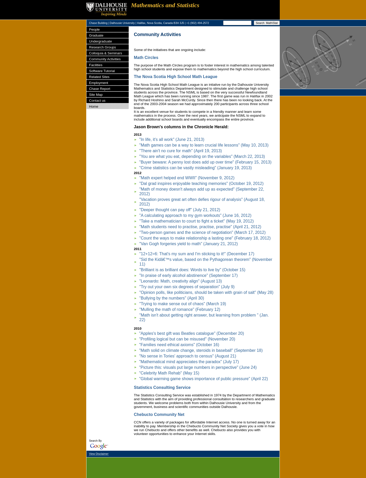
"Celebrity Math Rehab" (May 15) (169, 373)
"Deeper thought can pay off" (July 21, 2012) (179, 210)
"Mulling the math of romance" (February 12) (179, 309)
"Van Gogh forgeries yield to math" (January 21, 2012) (188, 244)
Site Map (96, 95)
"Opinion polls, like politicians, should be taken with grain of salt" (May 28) (206, 292)
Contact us (97, 101)
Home (93, 106)
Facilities (95, 65)
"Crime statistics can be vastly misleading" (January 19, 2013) (195, 168)
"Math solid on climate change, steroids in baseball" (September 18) (201, 350)
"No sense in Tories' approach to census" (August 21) (187, 356)
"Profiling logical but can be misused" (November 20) (187, 339)
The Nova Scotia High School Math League (175, 76)
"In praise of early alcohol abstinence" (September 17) (188, 275)
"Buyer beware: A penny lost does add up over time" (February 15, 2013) (205, 162)
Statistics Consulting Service (162, 387)
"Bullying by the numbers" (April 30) (171, 298)
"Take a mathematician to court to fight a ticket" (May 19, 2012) (196, 221)
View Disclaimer (99, 453)
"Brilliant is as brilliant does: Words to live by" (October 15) (192, 270)
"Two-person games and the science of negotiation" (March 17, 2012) (202, 232)
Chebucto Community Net (159, 414)
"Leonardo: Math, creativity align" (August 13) (180, 281)
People (94, 29)
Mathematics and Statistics (165, 5)
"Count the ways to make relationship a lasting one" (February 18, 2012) (205, 238)
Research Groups (102, 47)
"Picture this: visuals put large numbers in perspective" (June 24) (198, 367)
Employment (98, 83)
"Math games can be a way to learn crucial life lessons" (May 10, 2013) (203, 145)
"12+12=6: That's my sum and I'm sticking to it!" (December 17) (196, 254)
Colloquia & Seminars (105, 53)
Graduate (96, 35)
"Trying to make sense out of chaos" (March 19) (182, 304)
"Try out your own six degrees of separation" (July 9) (186, 287)
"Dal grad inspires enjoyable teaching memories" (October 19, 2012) (201, 183)
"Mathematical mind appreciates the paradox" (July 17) (189, 362)
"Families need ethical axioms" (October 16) (179, 345)
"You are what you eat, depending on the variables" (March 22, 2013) (202, 156)
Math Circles (146, 57)
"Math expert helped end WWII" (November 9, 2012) (186, 178)
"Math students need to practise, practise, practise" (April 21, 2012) (200, 227)
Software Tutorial (102, 71)
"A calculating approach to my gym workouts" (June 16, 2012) (195, 215)
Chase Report (99, 89)
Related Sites (99, 77)
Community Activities (105, 59)
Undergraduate (100, 41)
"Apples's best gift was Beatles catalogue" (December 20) (191, 333)
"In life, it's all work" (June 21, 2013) (171, 139)
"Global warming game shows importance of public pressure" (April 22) (203, 379)
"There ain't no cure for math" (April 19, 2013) (180, 151)
